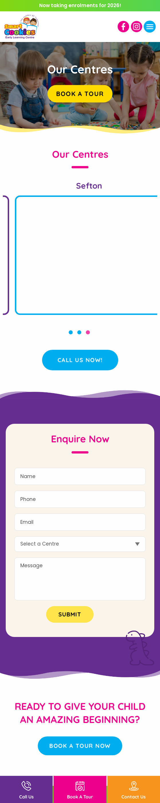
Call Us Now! (80, 359)
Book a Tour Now (80, 745)
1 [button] (71, 333)
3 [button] (89, 333)
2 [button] (80, 333)
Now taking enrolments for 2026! (80, 5)
